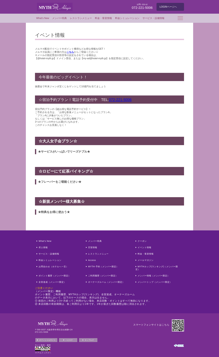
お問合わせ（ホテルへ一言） (53, 266)
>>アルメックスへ (43, 353)
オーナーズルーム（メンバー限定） (106, 282)
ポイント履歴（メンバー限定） (55, 275)
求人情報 (43, 247)
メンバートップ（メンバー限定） (155, 282)
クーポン (142, 241)
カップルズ (89, 340)
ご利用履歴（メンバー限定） (103, 275)
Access (92, 260)
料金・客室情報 (103, 18)
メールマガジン (146, 260)
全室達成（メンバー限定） (52, 282)
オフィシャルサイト (47, 340)
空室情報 (92, 247)
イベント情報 (144, 247)
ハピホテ (69, 340)
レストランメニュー (81, 18)
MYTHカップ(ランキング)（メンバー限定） (157, 267)
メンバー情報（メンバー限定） (154, 275)
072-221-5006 (120, 100)
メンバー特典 (59, 18)
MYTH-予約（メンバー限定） (103, 266)
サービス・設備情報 (153, 18)
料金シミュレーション (127, 18)
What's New (42, 18)
